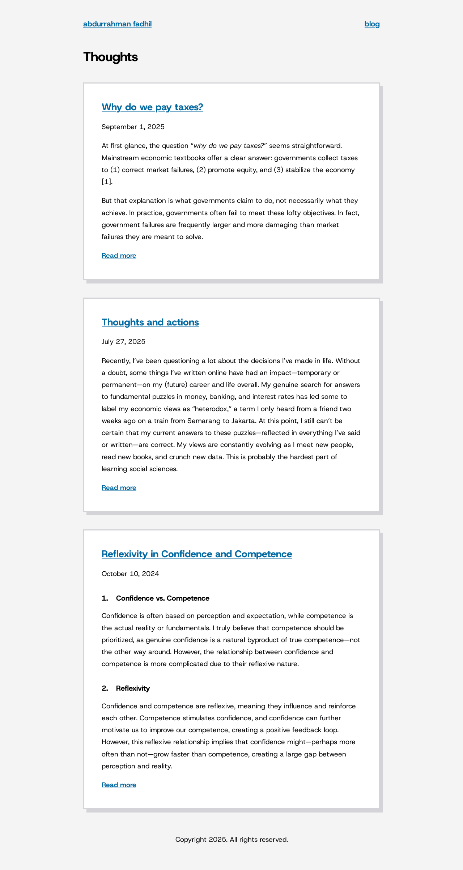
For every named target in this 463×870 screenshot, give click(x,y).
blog (372, 24)
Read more (119, 255)
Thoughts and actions (150, 322)
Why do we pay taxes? (152, 107)
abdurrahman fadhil (117, 24)
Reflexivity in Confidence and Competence (197, 553)
